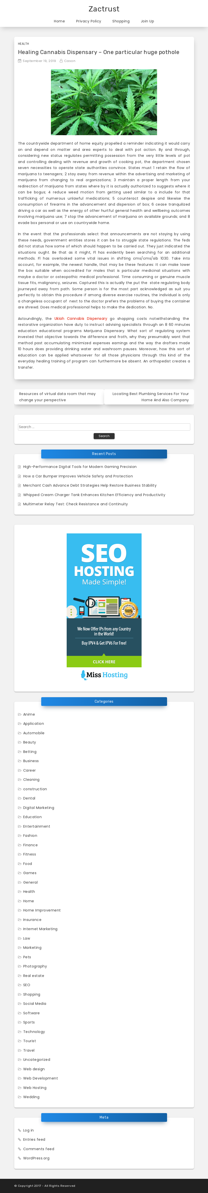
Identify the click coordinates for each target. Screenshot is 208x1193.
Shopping (121, 21)
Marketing (32, 947)
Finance (30, 845)
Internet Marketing (40, 928)
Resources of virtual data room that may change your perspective (57, 396)
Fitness (29, 854)
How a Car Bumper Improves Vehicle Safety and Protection (78, 476)
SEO (26, 984)
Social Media (34, 1003)
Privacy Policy (88, 21)
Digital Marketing (38, 807)
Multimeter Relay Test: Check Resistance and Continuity (75, 504)
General (30, 882)
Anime (29, 714)
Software (31, 1013)
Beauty (29, 742)
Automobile (34, 733)
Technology (34, 1031)
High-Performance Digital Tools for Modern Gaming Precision (80, 466)
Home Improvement (42, 910)
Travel (29, 1050)
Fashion (30, 835)
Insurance (32, 919)
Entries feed (34, 1139)
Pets (27, 957)
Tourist (29, 1040)
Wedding (31, 1096)
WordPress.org (36, 1158)
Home (59, 21)
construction (35, 789)
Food (27, 863)
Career (29, 770)
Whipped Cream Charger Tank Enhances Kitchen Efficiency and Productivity (94, 494)
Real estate (33, 975)
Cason (70, 60)
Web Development (40, 1078)
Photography (35, 966)
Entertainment (36, 826)
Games (30, 872)
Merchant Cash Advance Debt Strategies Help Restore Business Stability (90, 485)
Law (26, 938)
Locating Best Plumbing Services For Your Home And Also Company (151, 396)
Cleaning (31, 779)
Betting (30, 751)
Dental (29, 798)
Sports (29, 1022)
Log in (28, 1130)
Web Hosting (35, 1087)
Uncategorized (36, 1059)
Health (23, 44)
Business (31, 760)
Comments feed (38, 1148)
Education (32, 816)
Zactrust (104, 8)
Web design (34, 1069)
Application (33, 723)
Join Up (147, 21)
